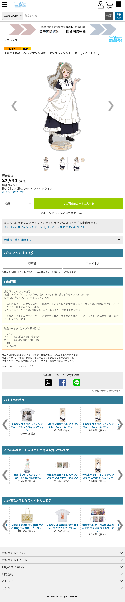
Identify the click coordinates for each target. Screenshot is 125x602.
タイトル (93, 263)
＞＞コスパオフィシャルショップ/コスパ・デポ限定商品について (44, 227)
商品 (32, 263)
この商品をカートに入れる (78, 203)
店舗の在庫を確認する (18, 240)
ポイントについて (13, 192)
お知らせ (7, 581)
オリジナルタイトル (14, 560)
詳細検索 (119, 16)
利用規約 (7, 574)
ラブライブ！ (12, 40)
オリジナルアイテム (14, 553)
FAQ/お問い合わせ (13, 567)
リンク (6, 588)
